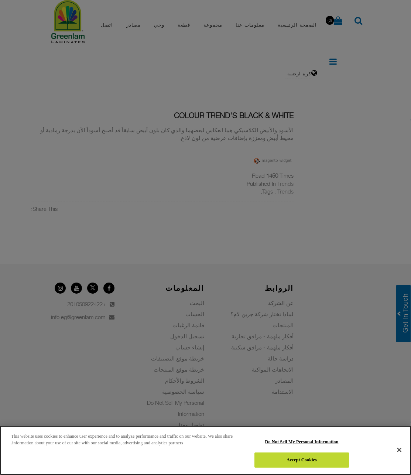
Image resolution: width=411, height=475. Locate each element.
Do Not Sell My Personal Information (302, 441)
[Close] (399, 450)
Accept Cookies (302, 459)
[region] (205, 450)
